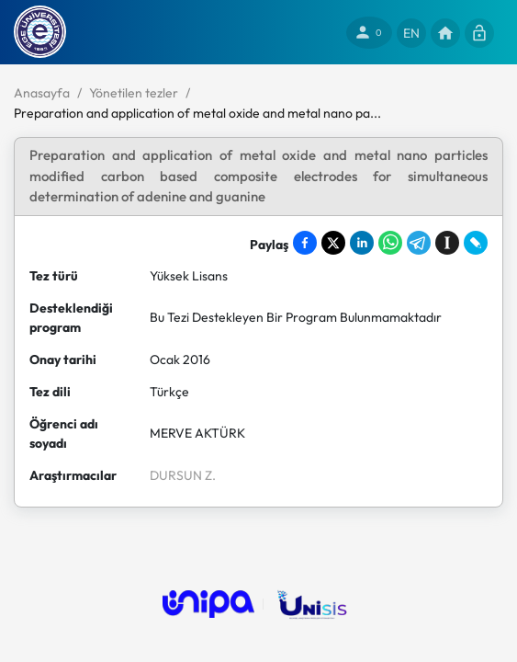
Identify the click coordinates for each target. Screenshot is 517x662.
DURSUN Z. (183, 475)
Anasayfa (42, 93)
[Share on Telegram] (419, 243)
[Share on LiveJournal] (476, 243)
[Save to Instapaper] (447, 243)
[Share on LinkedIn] (362, 243)
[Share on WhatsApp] (390, 243)
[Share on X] (333, 243)
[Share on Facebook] (305, 243)
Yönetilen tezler (133, 93)
